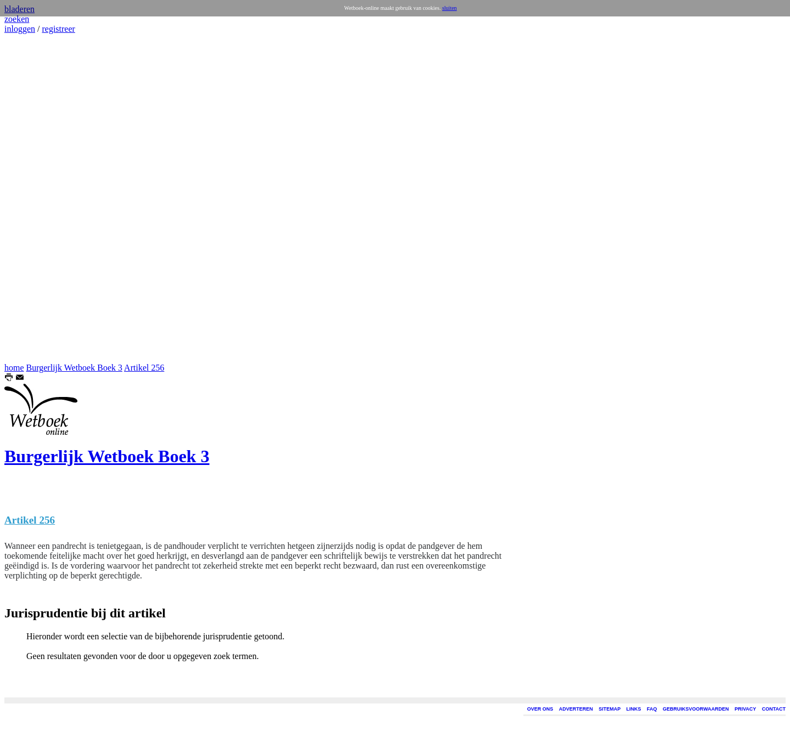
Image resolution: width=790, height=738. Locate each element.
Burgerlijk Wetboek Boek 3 (74, 367)
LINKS (634, 709)
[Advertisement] (37, 198)
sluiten (449, 8)
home (14, 367)
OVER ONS (540, 709)
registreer (58, 28)
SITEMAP (609, 709)
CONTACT (774, 709)
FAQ (652, 709)
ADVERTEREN (576, 709)
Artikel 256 (144, 367)
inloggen (19, 28)
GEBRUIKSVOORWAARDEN (696, 709)
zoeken (16, 19)
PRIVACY (745, 709)
